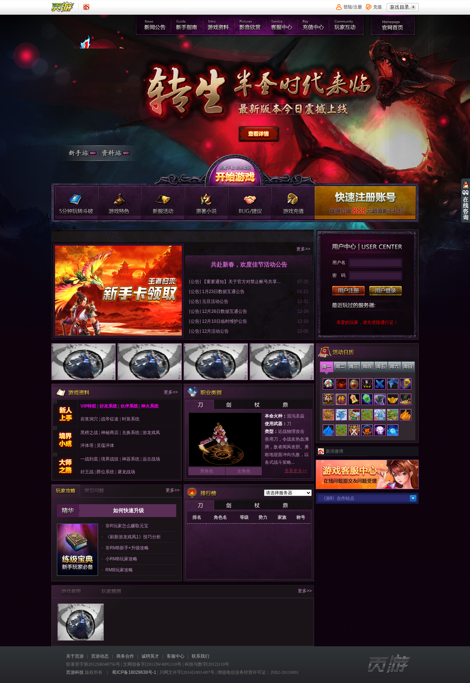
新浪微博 (334, 451)
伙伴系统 (129, 406)
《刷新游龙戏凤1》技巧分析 (133, 536)
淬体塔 (87, 445)
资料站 (119, 154)
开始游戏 (234, 170)
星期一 (326, 366)
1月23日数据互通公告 (223, 291)
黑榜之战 (89, 432)
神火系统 (150, 406)
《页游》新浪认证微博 (86, 7)
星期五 (381, 366)
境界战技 (110, 459)
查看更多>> (296, 470)
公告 (195, 281)
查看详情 (259, 134)
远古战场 (151, 459)
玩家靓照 (111, 591)
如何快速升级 (128, 510)
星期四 (367, 366)
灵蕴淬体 (105, 445)
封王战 (87, 471)
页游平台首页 (63, 7)
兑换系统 (131, 432)
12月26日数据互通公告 (224, 311)
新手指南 (186, 25)
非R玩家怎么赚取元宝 (126, 525)
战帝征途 (110, 419)
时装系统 (131, 419)
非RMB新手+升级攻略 (127, 547)
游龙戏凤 (151, 432)
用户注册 (348, 290)
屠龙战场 (126, 471)
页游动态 (100, 656)
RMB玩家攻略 (119, 569)
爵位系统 (105, 471)
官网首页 (97, 57)
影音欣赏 (250, 25)
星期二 (340, 366)
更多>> (303, 249)
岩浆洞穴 (89, 419)
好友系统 (107, 406)
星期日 (408, 366)
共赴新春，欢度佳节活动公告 (249, 264)
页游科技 (75, 672)
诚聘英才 (150, 656)
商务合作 (125, 656)
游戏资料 (218, 25)
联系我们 (200, 656)
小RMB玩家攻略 (121, 558)
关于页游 (75, 656)
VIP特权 (88, 406)
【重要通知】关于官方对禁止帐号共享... (241, 281)
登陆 (347, 7)
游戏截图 (71, 591)
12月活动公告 (215, 331)
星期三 (354, 366)
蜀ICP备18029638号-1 (134, 672)
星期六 (394, 366)
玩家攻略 (66, 491)
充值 (377, 7)
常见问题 (94, 490)
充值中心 (314, 25)
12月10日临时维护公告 (224, 321)
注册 (357, 7)
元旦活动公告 (215, 301)
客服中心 (282, 25)
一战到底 (89, 459)
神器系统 (131, 459)
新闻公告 (154, 25)
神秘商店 (110, 432)
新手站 (80, 154)
